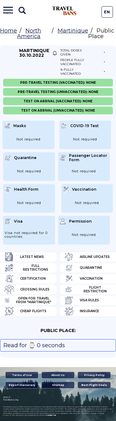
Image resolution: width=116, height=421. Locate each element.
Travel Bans (64, 11)
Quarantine (83, 268)
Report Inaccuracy (22, 385)
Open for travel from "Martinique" (28, 300)
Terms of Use (22, 375)
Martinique (73, 30)
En (107, 12)
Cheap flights (25, 311)
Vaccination (83, 278)
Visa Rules (81, 300)
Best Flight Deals (94, 385)
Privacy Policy (94, 375)
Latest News (24, 257)
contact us (51, 415)
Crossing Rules (27, 289)
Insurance (81, 311)
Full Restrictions (26, 268)
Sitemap (58, 385)
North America (29, 33)
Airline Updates (87, 257)
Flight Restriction (85, 289)
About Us (58, 375)
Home (8, 30)
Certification (25, 278)
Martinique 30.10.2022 (34, 53)
